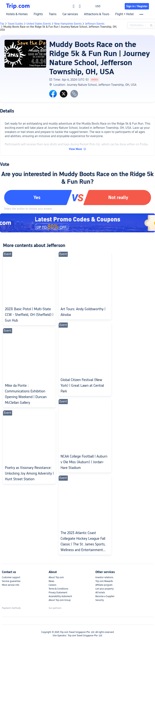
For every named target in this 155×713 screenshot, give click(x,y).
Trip (2, 23)
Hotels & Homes (17, 14)
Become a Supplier (104, 596)
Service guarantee (11, 581)
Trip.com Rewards (104, 581)
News (51, 581)
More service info (10, 585)
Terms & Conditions (58, 588)
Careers (52, 585)
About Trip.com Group (60, 600)
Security (99, 600)
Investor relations (104, 577)
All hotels (100, 592)
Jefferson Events (94, 23)
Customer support (11, 577)
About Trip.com (56, 577)
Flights (38, 14)
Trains (52, 14)
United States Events (38, 23)
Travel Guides (15, 23)
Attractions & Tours (96, 14)
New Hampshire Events (68, 23)
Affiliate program (103, 585)
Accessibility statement (60, 596)
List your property (104, 588)
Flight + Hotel (124, 14)
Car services (70, 14)
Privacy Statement (58, 592)
